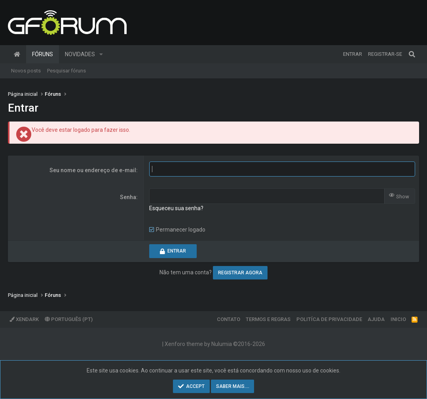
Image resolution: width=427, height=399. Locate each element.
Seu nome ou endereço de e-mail (92, 170)
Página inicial (17, 54)
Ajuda (376, 319)
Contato (228, 319)
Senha (128, 197)
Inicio (398, 319)
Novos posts (26, 71)
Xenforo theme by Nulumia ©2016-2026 (215, 344)
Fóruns (42, 54)
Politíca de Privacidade (329, 319)
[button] (101, 54)
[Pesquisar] (412, 54)
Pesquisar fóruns (66, 71)
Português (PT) (69, 319)
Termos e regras (268, 319)
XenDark (24, 319)
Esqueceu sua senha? (176, 208)
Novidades (80, 54)
